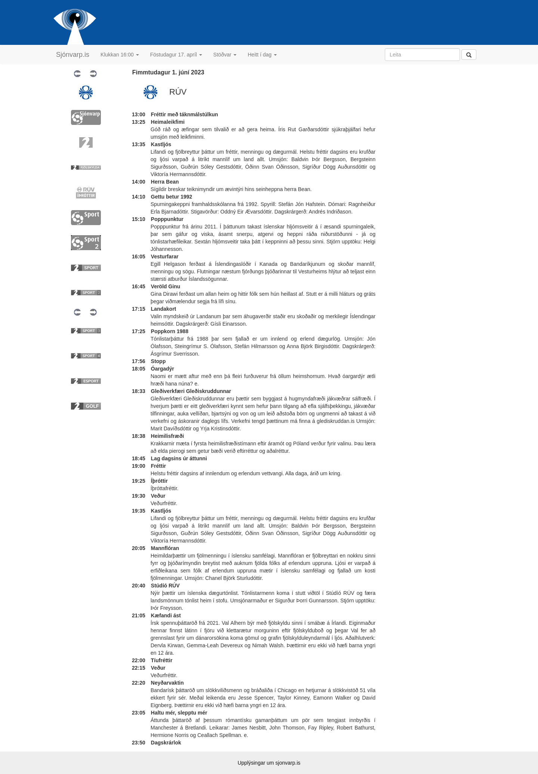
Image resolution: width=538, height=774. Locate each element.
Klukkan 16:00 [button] (120, 55)
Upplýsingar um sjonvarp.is (269, 763)
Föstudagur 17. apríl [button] (176, 55)
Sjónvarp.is (72, 54)
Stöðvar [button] (224, 55)
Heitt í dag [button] (262, 55)
